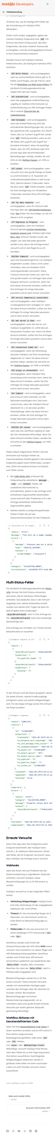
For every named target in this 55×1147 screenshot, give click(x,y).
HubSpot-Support (30, 160)
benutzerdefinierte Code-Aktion (33, 1027)
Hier (17, 213)
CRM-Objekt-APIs (22, 476)
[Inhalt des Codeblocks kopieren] (44, 525)
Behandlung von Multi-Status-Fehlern (33, 84)
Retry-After (15, 237)
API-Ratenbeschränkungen (40, 210)
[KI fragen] (48, 525)
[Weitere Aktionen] (51, 4)
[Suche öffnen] (43, 4)
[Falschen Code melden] (40, 525)
